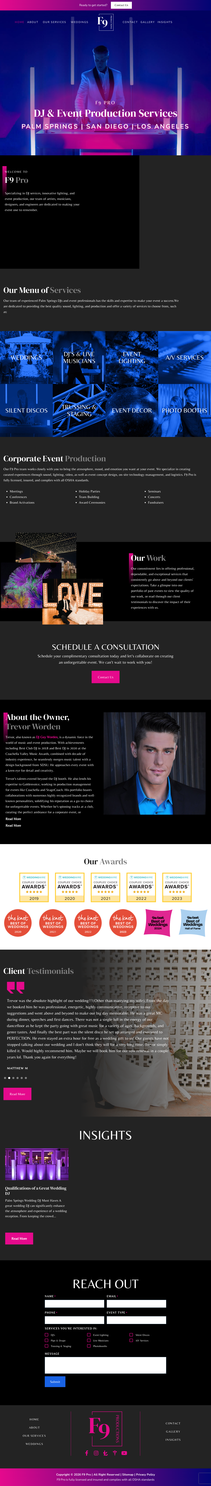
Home (19, 22)
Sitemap (127, 1475)
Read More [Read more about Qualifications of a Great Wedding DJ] (19, 1238)
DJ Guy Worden (47, 737)
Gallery (148, 22)
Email (112, 1296)
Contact (130, 22)
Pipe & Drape (58, 1340)
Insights (165, 22)
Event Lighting (100, 1334)
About (33, 22)
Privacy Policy (145, 1475)
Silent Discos (143, 1334)
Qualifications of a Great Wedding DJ (35, 1190)
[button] (5, 1078)
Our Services (55, 22)
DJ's (53, 1334)
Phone (51, 1313)
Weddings (79, 22)
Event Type (117, 1313)
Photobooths (100, 1346)
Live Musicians (101, 1340)
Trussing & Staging (61, 1346)
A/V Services (142, 1340)
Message (52, 1353)
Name (50, 1296)
